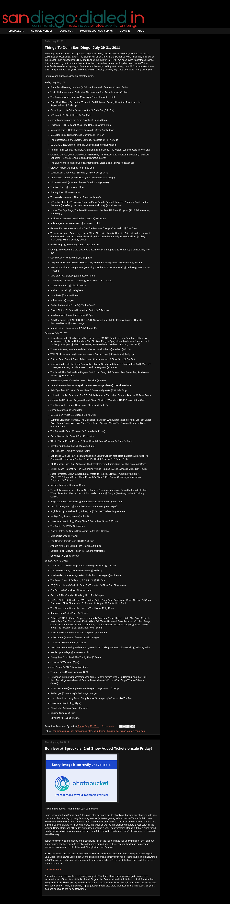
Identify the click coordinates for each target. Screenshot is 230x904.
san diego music (61, 731)
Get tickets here (53, 869)
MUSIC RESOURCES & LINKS (96, 30)
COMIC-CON (66, 30)
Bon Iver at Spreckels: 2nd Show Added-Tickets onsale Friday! (98, 748)
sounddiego (99, 731)
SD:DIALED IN (16, 30)
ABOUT (142, 30)
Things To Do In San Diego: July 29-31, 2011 (82, 48)
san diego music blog (81, 731)
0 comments (108, 726)
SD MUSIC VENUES (42, 30)
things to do (113, 731)
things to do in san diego (132, 731)
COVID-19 (125, 30)
